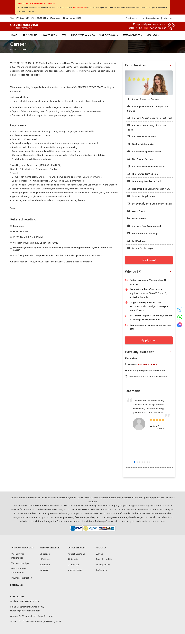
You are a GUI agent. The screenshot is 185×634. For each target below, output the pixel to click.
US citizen (45, 553)
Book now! (149, 260)
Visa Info (152, 35)
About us (168, 18)
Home (14, 35)
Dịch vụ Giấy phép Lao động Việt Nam (149, 203)
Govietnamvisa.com (34, 505)
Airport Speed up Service (143, 99)
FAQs (31, 261)
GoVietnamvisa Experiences (19, 570)
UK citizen (45, 559)
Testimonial (148, 391)
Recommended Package (142, 233)
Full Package (136, 241)
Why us (99, 553)
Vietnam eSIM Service (141, 136)
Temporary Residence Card (144, 181)
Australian (45, 564)
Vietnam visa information (17, 555)
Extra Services (131, 35)
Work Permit (136, 211)
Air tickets (73, 559)
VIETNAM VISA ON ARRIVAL (28, 237)
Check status (131, 18)
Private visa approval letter (144, 151)
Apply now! (148, 340)
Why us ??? (148, 271)
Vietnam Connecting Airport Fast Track (147, 127)
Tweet (13, 208)
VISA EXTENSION (107, 35)
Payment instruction (21, 577)
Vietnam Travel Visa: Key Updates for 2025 (35, 243)
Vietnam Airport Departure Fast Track (149, 118)
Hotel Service (20, 231)
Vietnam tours (75, 569)
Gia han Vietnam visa (140, 144)
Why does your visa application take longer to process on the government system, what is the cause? (62, 249)
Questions (44, 261)
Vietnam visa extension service (146, 166)
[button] (134, 462)
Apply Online (30, 35)
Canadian (44, 569)
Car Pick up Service (140, 159)
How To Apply (49, 35)
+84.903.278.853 (157, 28)
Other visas (73, 564)
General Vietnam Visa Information (74, 261)
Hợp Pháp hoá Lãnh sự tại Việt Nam (148, 188)
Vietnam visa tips (20, 563)
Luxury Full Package (140, 248)
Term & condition (104, 559)
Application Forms (151, 18)
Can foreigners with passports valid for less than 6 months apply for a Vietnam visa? (57, 255)
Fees (64, 35)
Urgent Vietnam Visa (83, 35)
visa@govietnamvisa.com (30, 606)
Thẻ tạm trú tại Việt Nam (142, 173)
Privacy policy (103, 564)
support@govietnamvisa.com (151, 24)
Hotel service (136, 218)
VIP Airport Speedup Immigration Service (147, 108)
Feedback (18, 226)
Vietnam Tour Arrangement (144, 226)
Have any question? (148, 352)
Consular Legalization (141, 196)
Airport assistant (76, 553)
